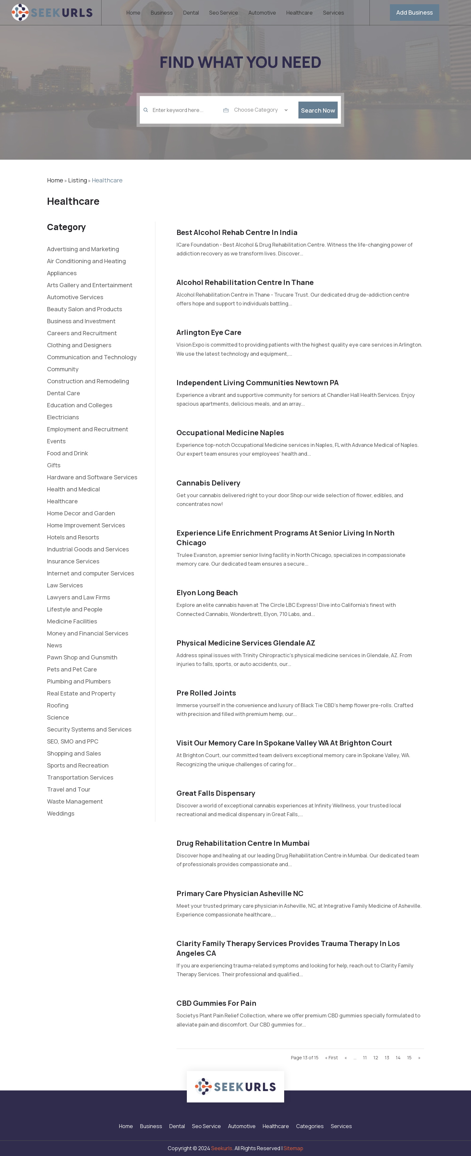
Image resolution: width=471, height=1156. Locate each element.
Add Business (414, 12)
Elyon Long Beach (207, 592)
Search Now (318, 119)
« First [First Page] (331, 1057)
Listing (77, 180)
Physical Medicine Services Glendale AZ (245, 643)
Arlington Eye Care (208, 332)
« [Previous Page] (345, 1057)
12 (375, 1057)
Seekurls (221, 1148)
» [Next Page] (419, 1057)
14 (398, 1057)
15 (409, 1057)
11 (365, 1057)
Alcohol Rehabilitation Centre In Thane (245, 282)
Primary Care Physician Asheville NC (240, 893)
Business (162, 13)
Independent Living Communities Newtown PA (257, 382)
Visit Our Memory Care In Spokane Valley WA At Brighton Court (284, 743)
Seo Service (223, 13)
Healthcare (299, 13)
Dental (191, 13)
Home (133, 13)
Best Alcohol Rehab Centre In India (236, 232)
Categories (310, 1127)
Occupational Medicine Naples (230, 432)
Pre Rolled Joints (206, 693)
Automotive (262, 13)
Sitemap (293, 1148)
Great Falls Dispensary (215, 793)
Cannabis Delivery (208, 483)
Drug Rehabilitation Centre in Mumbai (243, 843)
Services (333, 13)
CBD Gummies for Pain (216, 1003)
